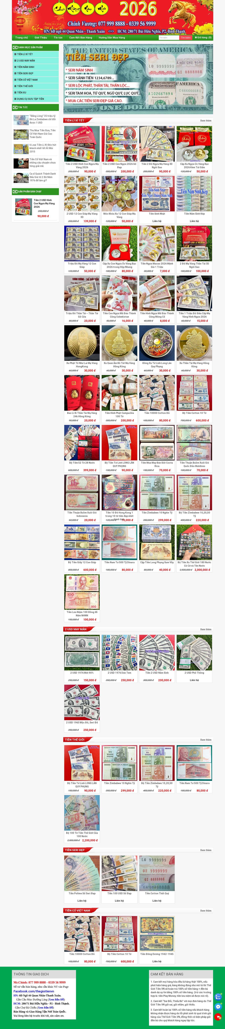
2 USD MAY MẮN (26, 60)
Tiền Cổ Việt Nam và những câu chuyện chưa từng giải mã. (43, 163)
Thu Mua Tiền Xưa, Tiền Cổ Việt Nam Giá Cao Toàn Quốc (43, 134)
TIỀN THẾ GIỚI (25, 86)
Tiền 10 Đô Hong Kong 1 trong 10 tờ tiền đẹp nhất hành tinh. (119, 516)
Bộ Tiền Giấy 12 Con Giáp (82, 562)
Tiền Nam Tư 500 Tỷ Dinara (119, 562)
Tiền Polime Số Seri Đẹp (82, 893)
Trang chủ (21, 37)
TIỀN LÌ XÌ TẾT (25, 54)
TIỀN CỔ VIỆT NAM (27, 79)
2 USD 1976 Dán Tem (119, 672)
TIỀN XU (21, 92)
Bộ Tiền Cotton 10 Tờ (194, 413)
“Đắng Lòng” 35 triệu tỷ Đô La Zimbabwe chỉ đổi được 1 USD (43, 119)
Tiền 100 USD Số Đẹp (119, 893)
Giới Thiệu (41, 37)
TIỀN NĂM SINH (25, 67)
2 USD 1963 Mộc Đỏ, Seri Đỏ (82, 722)
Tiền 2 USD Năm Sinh (157, 672)
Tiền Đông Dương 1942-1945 (156, 954)
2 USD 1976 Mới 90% (82, 672)
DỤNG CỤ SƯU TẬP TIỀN (30, 98)
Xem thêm (205, 120)
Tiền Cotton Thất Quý (157, 893)
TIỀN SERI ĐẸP (25, 73)
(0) (203, 37)
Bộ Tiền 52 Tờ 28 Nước (82, 462)
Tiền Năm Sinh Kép (194, 213)
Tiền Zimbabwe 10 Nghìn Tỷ (157, 512)
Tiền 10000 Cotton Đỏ (157, 413)
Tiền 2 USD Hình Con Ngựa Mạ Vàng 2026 (44, 203)
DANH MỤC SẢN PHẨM (30, 47)
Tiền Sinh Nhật (157, 213)
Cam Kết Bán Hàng (80, 37)
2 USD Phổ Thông (194, 672)
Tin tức (58, 37)
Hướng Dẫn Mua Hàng (112, 37)
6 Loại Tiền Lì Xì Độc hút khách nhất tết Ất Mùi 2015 (43, 148)
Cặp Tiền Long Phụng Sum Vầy (157, 562)
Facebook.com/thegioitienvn (34, 991)
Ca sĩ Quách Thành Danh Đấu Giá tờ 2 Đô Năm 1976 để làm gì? (43, 177)
